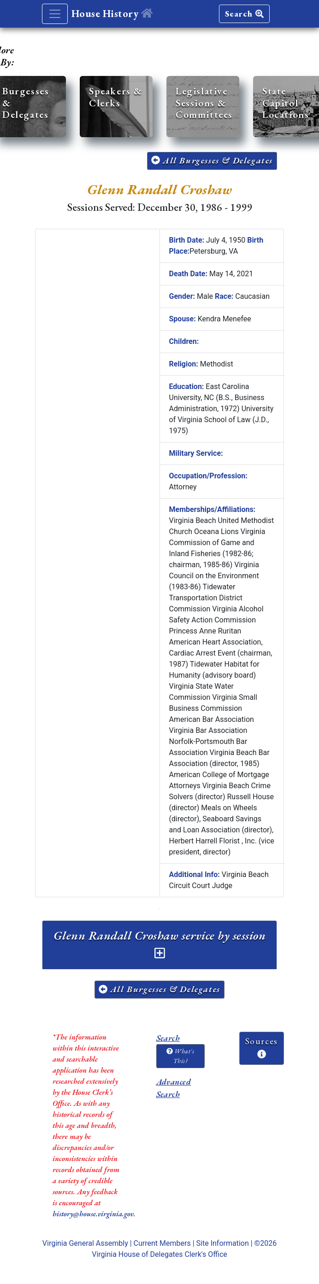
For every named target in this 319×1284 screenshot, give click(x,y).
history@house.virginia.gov (93, 1214)
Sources (261, 1046)
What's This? (180, 1056)
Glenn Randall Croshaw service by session (159, 943)
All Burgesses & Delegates (212, 160)
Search (244, 13)
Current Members (162, 1243)
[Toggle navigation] (55, 14)
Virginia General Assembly (85, 1243)
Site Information (222, 1243)
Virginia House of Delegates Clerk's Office (159, 1254)
